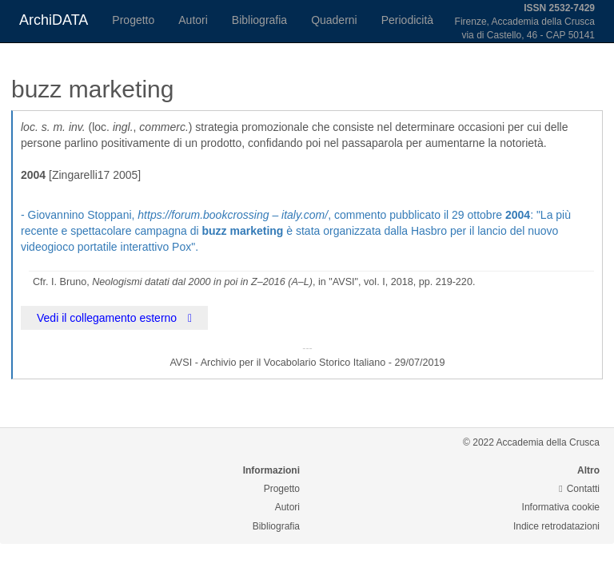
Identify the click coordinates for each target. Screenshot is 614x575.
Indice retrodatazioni (556, 526)
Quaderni (334, 20)
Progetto (133, 20)
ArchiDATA (53, 20)
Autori (193, 20)
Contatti (579, 488)
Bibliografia (259, 20)
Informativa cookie (561, 507)
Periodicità (407, 20)
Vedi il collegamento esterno (114, 317)
